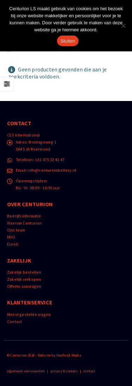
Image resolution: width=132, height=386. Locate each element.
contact (89, 371)
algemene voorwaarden (26, 371)
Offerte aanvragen (24, 286)
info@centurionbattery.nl (51, 170)
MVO (11, 237)
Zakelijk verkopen (24, 279)
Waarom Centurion (24, 223)
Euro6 (12, 244)
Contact (14, 321)
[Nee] (123, 25)
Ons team (16, 230)
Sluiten (68, 41)
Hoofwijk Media (68, 355)
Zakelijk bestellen (24, 272)
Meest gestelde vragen (29, 314)
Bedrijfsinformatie (24, 216)
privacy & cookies (63, 371)
